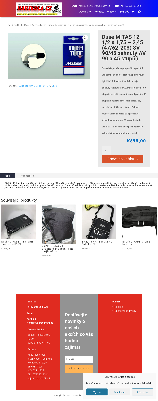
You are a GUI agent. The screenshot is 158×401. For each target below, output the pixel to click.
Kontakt (99, 12)
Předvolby (142, 392)
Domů (10, 25)
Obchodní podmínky (125, 311)
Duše (32, 25)
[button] (85, 38)
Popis (7, 176)
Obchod (83, 12)
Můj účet (125, 12)
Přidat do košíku (121, 159)
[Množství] (106, 150)
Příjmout (97, 392)
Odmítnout (119, 392)
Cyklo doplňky (21, 25)
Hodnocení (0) (27, 176)
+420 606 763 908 (132, 6)
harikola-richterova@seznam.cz (94, 6)
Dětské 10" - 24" (43, 25)
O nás (110, 12)
